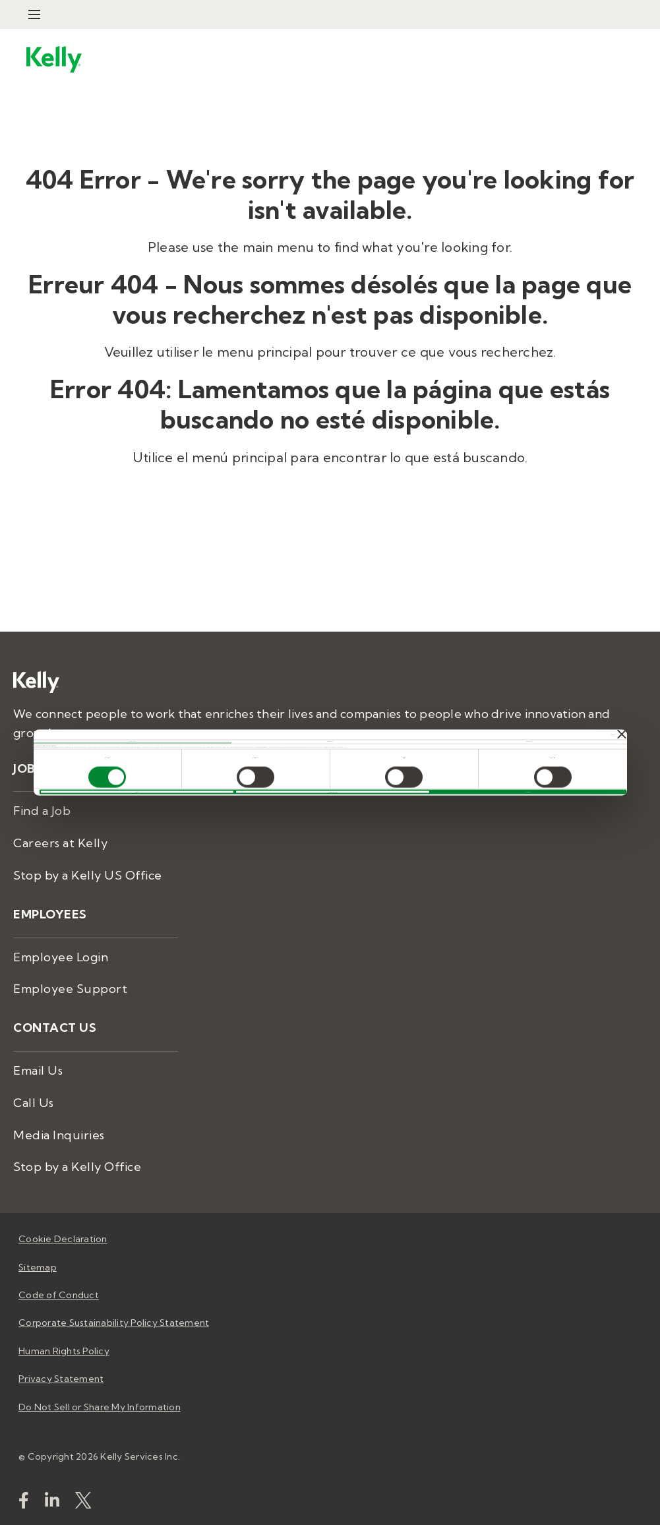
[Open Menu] (34, 14)
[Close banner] (621, 734)
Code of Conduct (58, 1295)
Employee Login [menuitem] (60, 957)
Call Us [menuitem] (33, 1102)
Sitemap (37, 1267)
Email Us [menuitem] (38, 1070)
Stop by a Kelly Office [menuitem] (77, 1166)
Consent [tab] (132, 741)
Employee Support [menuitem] (70, 988)
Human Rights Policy (63, 1351)
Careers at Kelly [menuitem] (60, 843)
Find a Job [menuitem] (42, 810)
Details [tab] (330, 741)
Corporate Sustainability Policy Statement (113, 1323)
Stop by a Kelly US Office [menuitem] (87, 875)
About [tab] (527, 741)
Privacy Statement (262, 746)
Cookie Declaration (62, 1239)
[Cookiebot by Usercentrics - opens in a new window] (557, 734)
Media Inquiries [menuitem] (59, 1135)
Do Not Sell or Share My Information (99, 1407)
